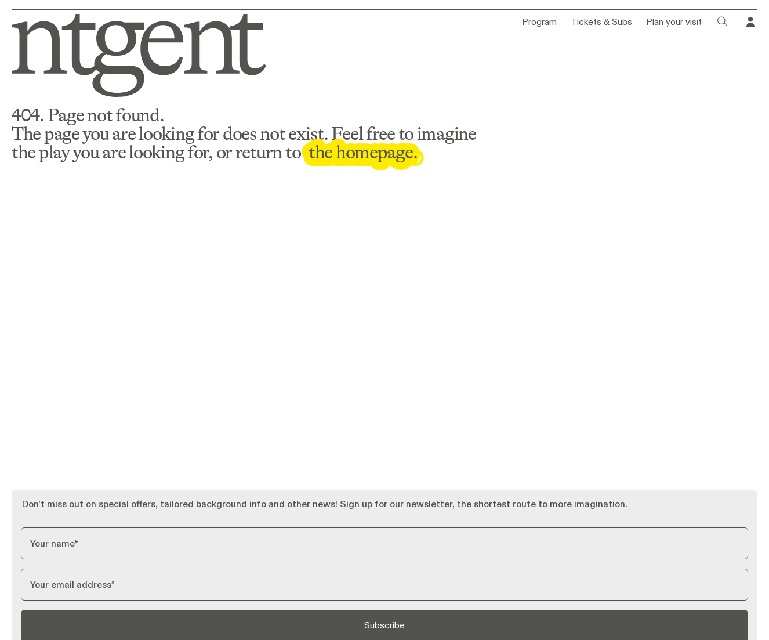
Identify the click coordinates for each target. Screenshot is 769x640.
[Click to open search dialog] (723, 22)
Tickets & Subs (601, 22)
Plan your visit (674, 22)
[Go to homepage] (133, 53)
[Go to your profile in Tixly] (750, 22)
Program (539, 22)
